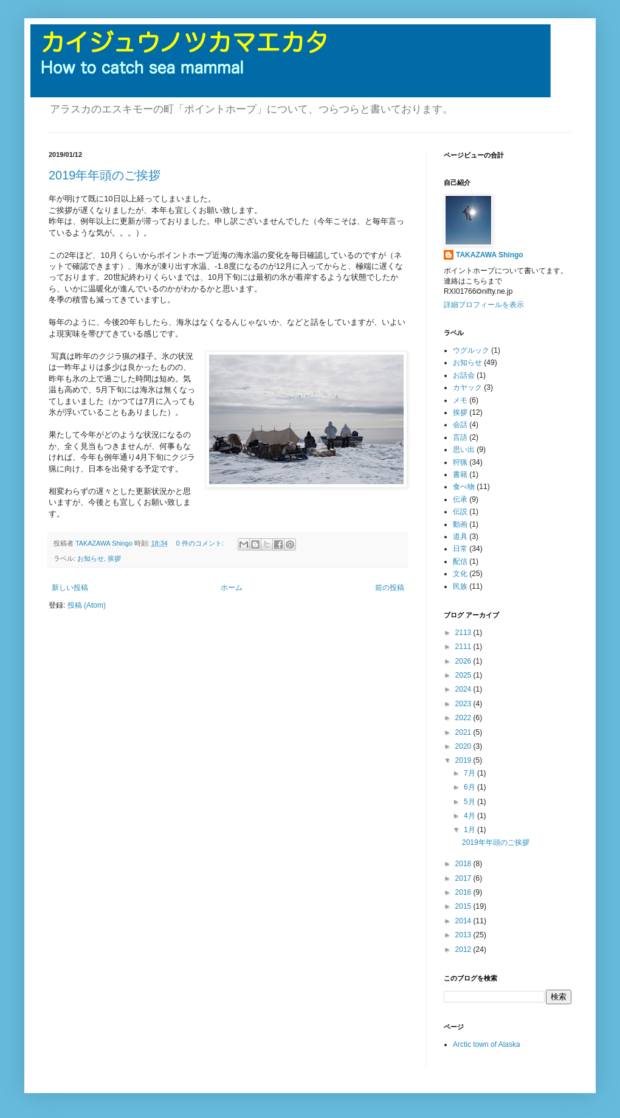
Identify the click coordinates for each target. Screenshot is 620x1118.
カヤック (467, 387)
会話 (460, 424)
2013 (464, 935)
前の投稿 (389, 587)
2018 (464, 863)
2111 (464, 646)
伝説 (460, 511)
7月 (470, 773)
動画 (460, 524)
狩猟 (460, 462)
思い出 (464, 449)
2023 (464, 704)
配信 (460, 561)
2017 (464, 878)
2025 (464, 675)
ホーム (232, 587)
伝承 (460, 499)
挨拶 (114, 558)
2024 (464, 689)
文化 (460, 573)
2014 (464, 921)
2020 (464, 746)
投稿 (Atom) (86, 605)
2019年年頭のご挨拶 (105, 175)
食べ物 (464, 486)
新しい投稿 (70, 587)
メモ (460, 400)
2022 (464, 718)
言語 (460, 437)
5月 (470, 801)
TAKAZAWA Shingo (489, 255)
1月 (470, 829)
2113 (464, 632)
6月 (470, 787)
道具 (460, 536)
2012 (464, 949)
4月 (470, 815)
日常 (460, 548)
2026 (464, 661)
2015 (464, 906)
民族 (460, 586)
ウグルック (471, 350)
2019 (464, 760)
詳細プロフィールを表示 (484, 304)
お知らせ (90, 558)
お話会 (464, 375)
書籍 (460, 474)
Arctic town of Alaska (486, 1044)
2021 (464, 732)
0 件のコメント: (201, 543)
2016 (464, 892)
